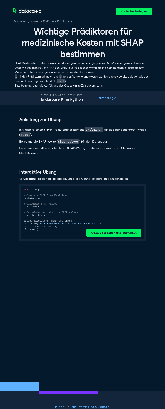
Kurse (34, 21)
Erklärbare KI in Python (57, 21)
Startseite (19, 21)
